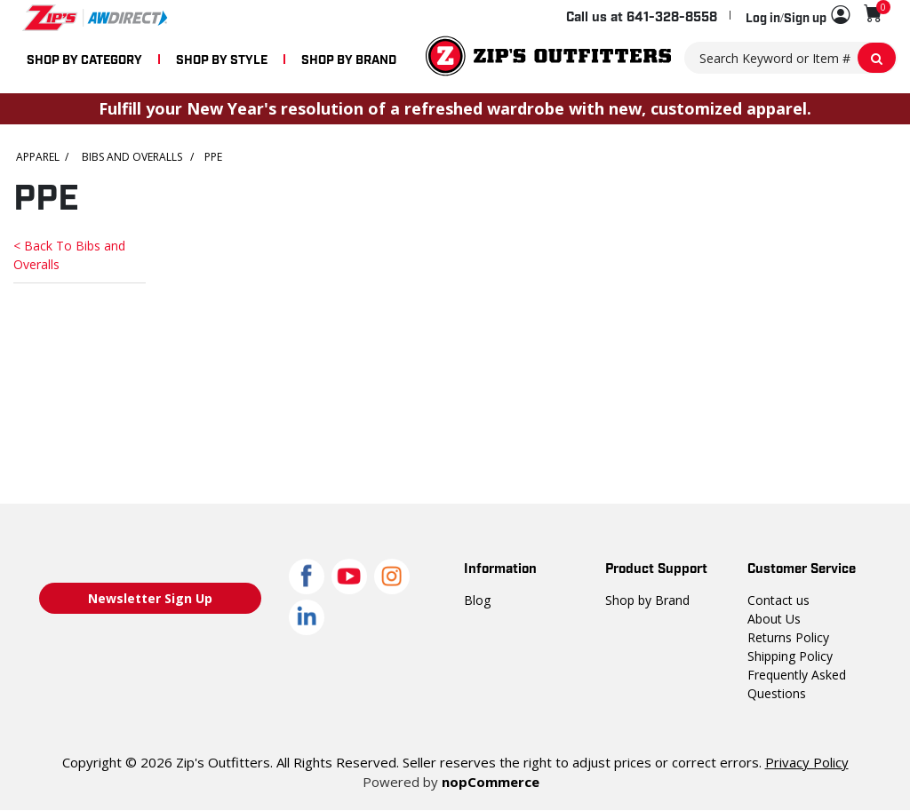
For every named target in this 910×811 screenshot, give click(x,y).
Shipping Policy (790, 655)
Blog (476, 599)
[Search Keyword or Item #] (791, 58)
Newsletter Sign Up (150, 599)
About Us (773, 618)
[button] (798, 16)
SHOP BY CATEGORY (84, 58)
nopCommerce (487, 781)
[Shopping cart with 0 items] (873, 14)
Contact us (777, 599)
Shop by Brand (646, 599)
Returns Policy (787, 637)
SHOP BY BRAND (348, 58)
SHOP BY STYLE (221, 58)
